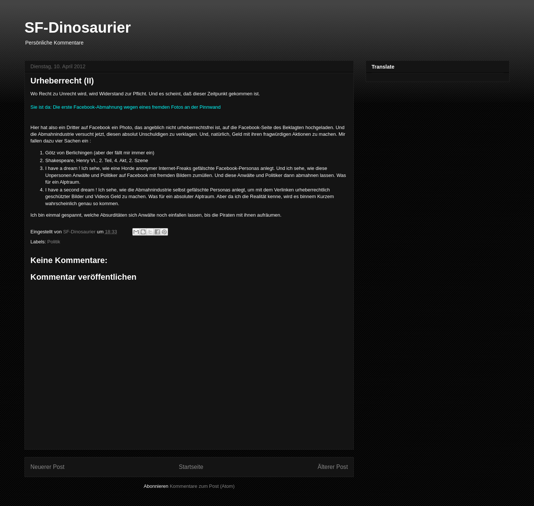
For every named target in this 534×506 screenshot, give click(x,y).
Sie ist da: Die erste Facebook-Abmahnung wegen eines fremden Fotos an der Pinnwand (125, 107)
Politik (53, 241)
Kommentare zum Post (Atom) (202, 486)
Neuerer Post (47, 467)
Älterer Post (333, 467)
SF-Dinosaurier (77, 27)
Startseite (191, 467)
